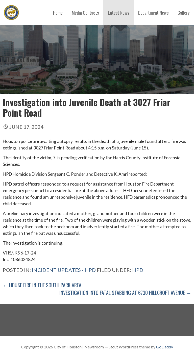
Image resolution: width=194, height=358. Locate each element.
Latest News (118, 12)
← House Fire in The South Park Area (42, 285)
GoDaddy (164, 346)
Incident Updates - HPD (64, 270)
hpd (137, 270)
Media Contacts (85, 12)
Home (58, 12)
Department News (153, 12)
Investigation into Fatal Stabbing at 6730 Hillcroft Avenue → (125, 292)
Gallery (183, 12)
